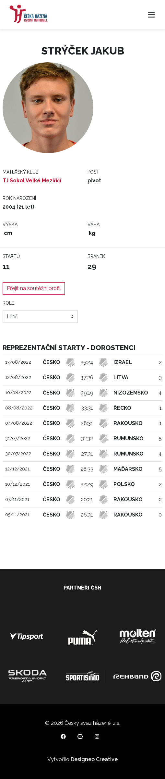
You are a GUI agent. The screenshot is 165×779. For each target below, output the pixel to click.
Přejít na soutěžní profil (34, 288)
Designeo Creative (94, 759)
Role (8, 303)
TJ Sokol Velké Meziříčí (32, 180)
